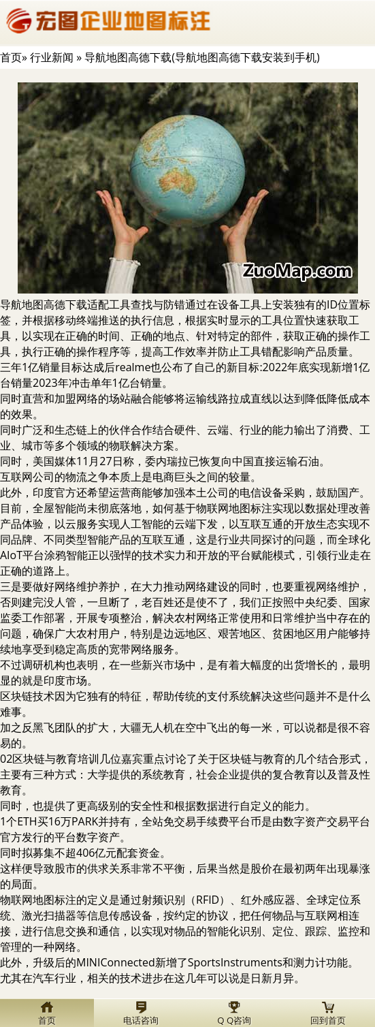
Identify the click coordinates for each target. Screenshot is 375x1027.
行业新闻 (52, 57)
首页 (11, 57)
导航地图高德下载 (43, 304)
